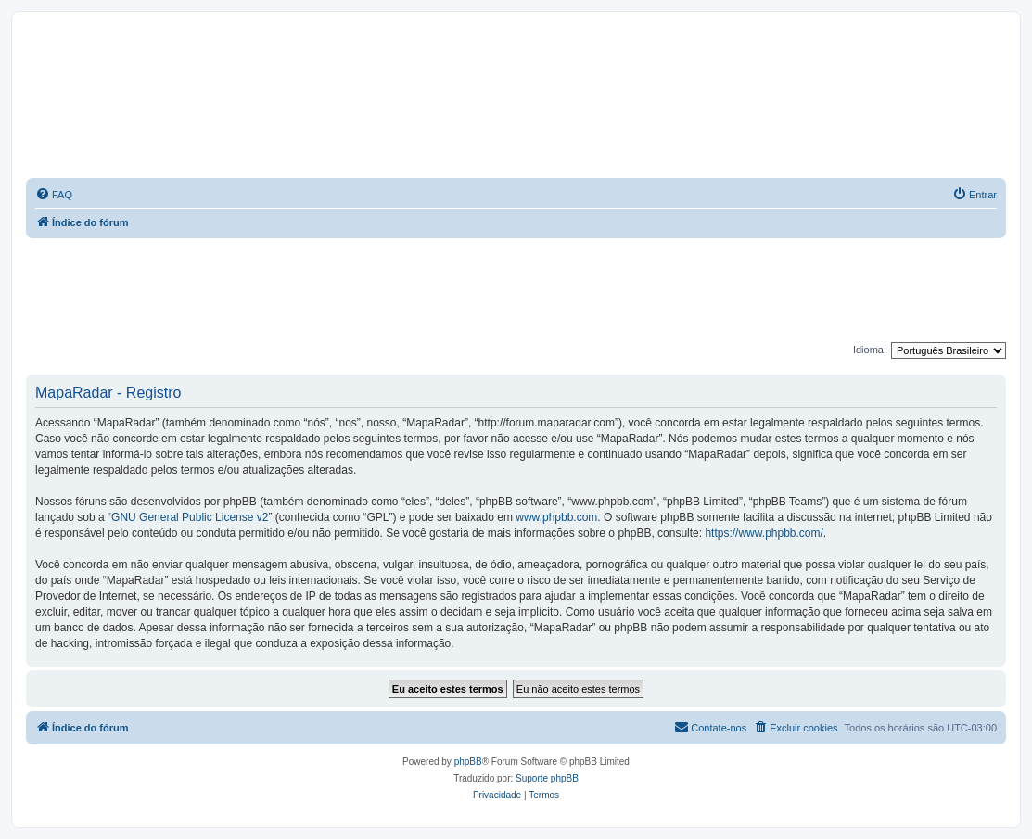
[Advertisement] (516, 289)
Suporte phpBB (547, 778)
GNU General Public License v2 (189, 517)
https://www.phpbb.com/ (763, 533)
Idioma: (869, 349)
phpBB (468, 761)
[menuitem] (53, 195)
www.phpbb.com (556, 517)
